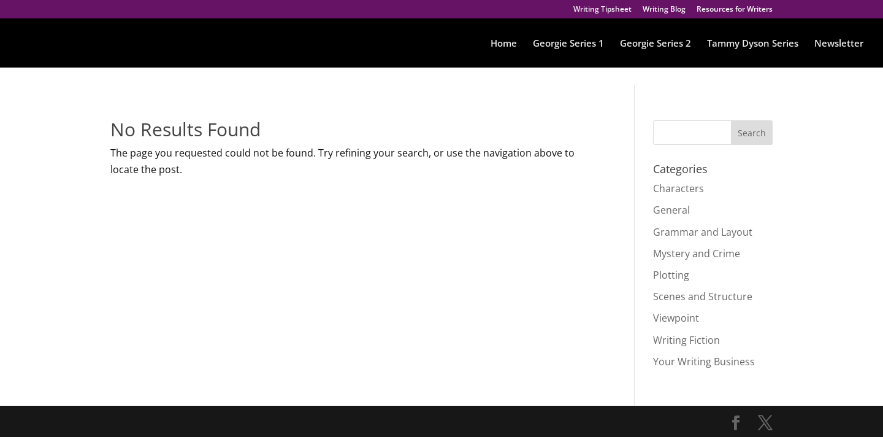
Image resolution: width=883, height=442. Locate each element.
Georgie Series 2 (655, 44)
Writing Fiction (686, 340)
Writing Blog (664, 10)
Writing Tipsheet (602, 10)
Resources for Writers (735, 10)
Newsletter (838, 44)
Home (504, 44)
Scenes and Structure (702, 296)
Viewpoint (676, 318)
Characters (678, 188)
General (671, 210)
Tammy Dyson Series (752, 44)
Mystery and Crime (696, 253)
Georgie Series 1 (568, 44)
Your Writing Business (704, 361)
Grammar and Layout (702, 232)
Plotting (671, 275)
